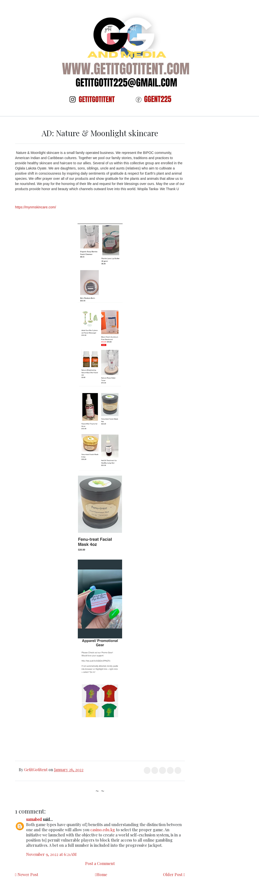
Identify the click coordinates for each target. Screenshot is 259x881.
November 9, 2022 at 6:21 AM (51, 854)
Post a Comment (100, 863)
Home (102, 874)
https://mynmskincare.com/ (35, 207)
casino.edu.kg (102, 829)
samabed (34, 819)
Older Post (172, 874)
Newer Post (27, 874)
